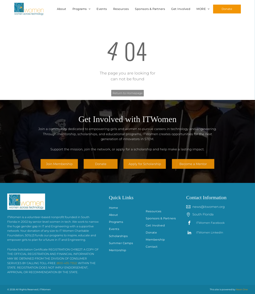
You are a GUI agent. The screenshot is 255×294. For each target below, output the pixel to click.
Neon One (242, 289)
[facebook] (189, 223)
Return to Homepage (127, 93)
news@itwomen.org (208, 207)
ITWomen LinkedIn (209, 232)
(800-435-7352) (66, 263)
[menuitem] (62, 9)
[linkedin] (189, 233)
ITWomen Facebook (210, 222)
